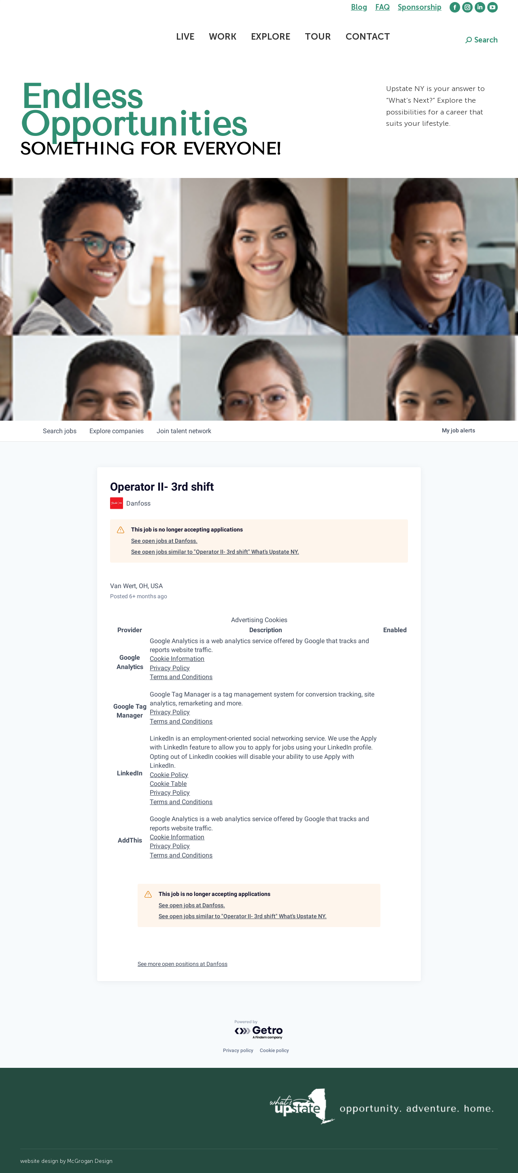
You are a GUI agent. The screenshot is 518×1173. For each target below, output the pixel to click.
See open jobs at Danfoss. (164, 541)
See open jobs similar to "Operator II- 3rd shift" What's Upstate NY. (215, 551)
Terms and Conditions (181, 677)
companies (116, 431)
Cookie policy (274, 1050)
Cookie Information (177, 659)
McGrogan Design (90, 1161)
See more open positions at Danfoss (182, 964)
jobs (59, 431)
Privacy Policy (170, 668)
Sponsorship (420, 7)
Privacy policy (238, 1050)
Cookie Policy (169, 775)
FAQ (382, 7)
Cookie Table (168, 784)
